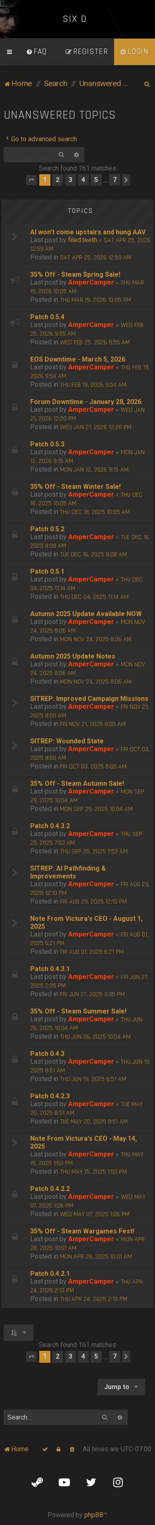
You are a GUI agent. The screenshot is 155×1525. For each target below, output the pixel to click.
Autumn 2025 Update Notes (72, 656)
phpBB (93, 1515)
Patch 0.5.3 (47, 444)
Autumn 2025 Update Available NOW (86, 614)
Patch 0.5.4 (47, 317)
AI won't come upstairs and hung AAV (87, 232)
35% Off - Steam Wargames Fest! (82, 1231)
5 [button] (96, 180)
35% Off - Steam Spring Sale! (75, 274)
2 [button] (58, 180)
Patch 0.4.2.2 (50, 1189)
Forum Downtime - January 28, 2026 (85, 402)
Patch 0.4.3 (47, 1054)
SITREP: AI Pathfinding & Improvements (68, 872)
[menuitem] (36, 52)
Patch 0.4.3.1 (50, 969)
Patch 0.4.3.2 (50, 826)
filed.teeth (82, 240)
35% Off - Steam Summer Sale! (78, 1011)
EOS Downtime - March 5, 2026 (77, 359)
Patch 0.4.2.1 (50, 1273)
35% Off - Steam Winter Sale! (75, 486)
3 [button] (70, 180)
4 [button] (83, 180)
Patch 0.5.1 (47, 571)
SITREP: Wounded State (67, 741)
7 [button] (115, 180)
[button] (31, 180)
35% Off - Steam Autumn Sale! (77, 783)
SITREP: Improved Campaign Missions (89, 699)
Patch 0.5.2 (47, 529)
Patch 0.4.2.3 (50, 1096)
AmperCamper (91, 282)
